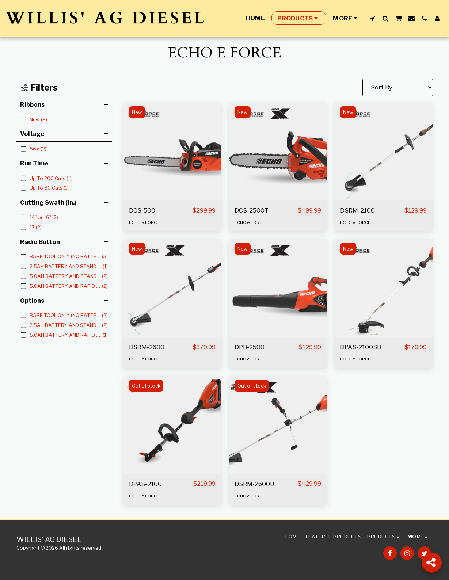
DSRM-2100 (357, 210)
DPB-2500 (250, 347)
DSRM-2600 (146, 347)
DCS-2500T (252, 210)
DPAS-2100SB (360, 347)
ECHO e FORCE (144, 222)
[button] (372, 18)
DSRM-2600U (254, 484)
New (137, 112)
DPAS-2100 (145, 484)
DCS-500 (142, 210)
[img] (172, 151)
